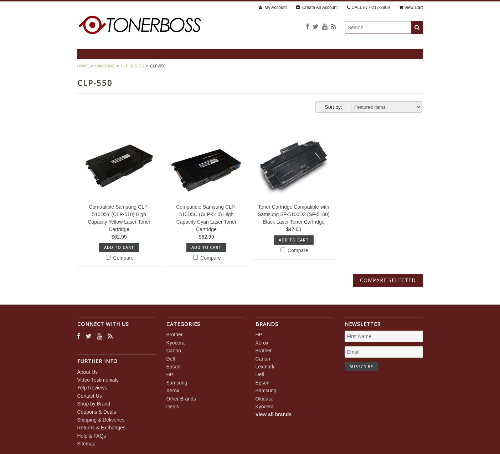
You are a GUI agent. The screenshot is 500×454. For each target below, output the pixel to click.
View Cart (411, 7)
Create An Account (317, 7)
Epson (173, 366)
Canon (173, 350)
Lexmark (265, 366)
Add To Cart (119, 247)
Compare (119, 258)
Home (83, 66)
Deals (172, 406)
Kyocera (175, 343)
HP (169, 374)
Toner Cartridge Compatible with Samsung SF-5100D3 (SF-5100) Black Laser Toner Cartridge (294, 214)
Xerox (173, 390)
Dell (170, 359)
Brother (174, 334)
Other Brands (181, 399)
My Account (273, 7)
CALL (368, 7)
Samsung (105, 66)
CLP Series (132, 66)
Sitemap (86, 444)
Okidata (264, 399)
